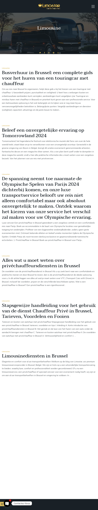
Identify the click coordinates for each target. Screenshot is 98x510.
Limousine (6, 68)
